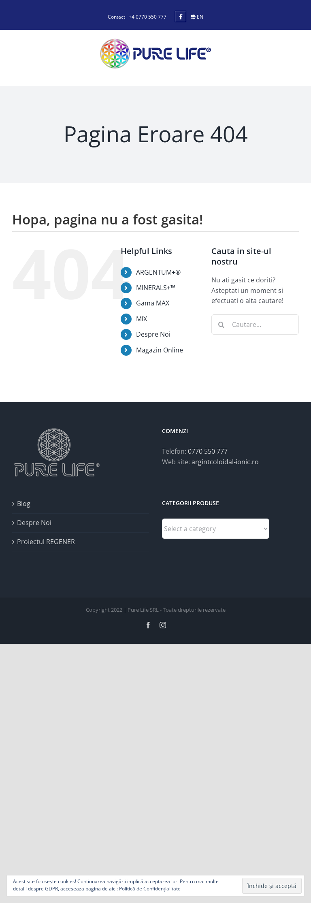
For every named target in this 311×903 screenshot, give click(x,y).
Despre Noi (153, 334)
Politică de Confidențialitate (150, 888)
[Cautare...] (255, 324)
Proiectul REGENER (46, 541)
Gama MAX (152, 303)
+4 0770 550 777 (147, 16)
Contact (116, 16)
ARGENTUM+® (158, 272)
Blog (23, 503)
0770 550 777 (208, 451)
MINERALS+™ (155, 287)
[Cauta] (221, 324)
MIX (141, 318)
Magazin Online (159, 350)
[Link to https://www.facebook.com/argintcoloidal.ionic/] (180, 16)
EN (197, 16)
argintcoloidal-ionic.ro (225, 461)
